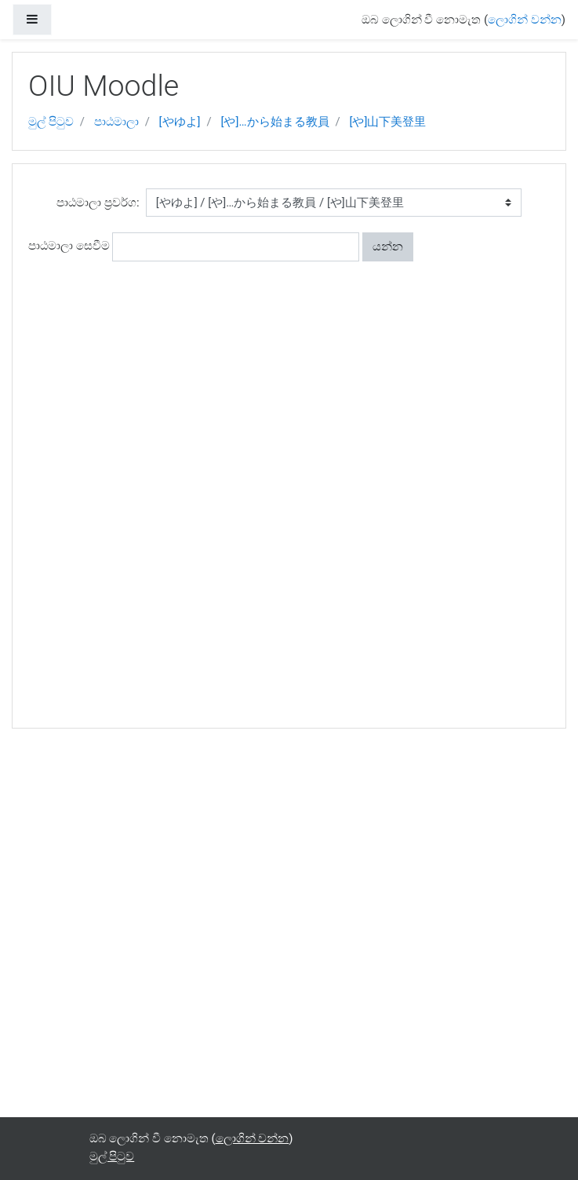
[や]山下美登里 (387, 122)
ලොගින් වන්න (525, 20)
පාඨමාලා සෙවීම (69, 246)
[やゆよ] (180, 122)
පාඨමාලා (116, 122)
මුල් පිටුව (51, 122)
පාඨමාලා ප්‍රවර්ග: (97, 202)
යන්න (388, 246)
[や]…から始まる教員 (275, 122)
